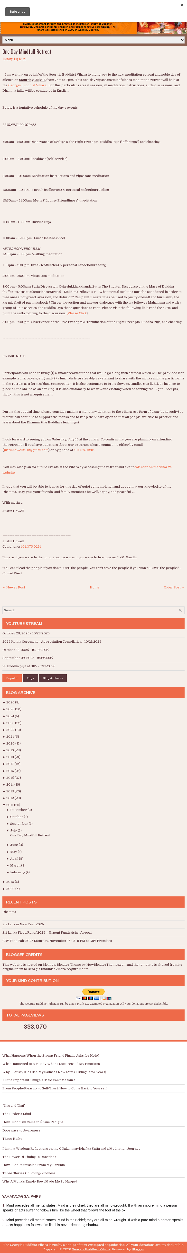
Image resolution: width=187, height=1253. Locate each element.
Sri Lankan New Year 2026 (23, 924)
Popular (12, 678)
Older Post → (174, 587)
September (19, 823)
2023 (10, 723)
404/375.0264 (84, 450)
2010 (10, 882)
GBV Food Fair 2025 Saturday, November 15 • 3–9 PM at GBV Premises (57, 941)
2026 (10, 702)
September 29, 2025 (18, 658)
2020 (10, 743)
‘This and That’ (13, 1105)
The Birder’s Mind (16, 1114)
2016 (10, 771)
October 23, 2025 (15, 633)
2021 (10, 736)
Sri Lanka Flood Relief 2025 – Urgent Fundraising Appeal (47, 932)
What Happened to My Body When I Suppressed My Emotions (51, 1064)
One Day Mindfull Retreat (26, 51)
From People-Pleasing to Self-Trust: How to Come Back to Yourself (54, 1088)
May (14, 852)
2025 (10, 709)
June (14, 845)
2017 (10, 764)
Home (94, 587)
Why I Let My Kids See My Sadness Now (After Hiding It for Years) (54, 1072)
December (19, 810)
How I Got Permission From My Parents (33, 1165)
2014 (10, 784)
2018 (10, 757)
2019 (10, 750)
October (17, 817)
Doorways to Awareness (21, 1130)
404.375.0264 (31, 546)
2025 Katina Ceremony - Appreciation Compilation (42, 641)
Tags (30, 678)
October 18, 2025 (15, 650)
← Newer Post (13, 587)
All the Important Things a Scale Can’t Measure (38, 1080)
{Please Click (76, 313)
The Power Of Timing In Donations (29, 1157)
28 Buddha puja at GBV (19, 666)
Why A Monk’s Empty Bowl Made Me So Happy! (39, 1181)
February (18, 872)
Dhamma (9, 912)
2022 (10, 730)
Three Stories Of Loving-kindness (29, 1173)
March (15, 865)
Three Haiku (12, 1138)
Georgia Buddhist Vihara (27, 85)
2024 (10, 716)
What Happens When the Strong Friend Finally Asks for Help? (51, 1055)
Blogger (49, 964)
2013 (10, 791)
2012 (10, 798)
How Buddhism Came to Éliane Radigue (32, 1122)
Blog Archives (53, 678)
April (14, 858)
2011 (10, 805)
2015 (10, 778)
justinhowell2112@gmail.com (26, 450)
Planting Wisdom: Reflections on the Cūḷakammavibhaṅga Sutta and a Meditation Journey (71, 1148)
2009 (10, 889)
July (14, 830)
